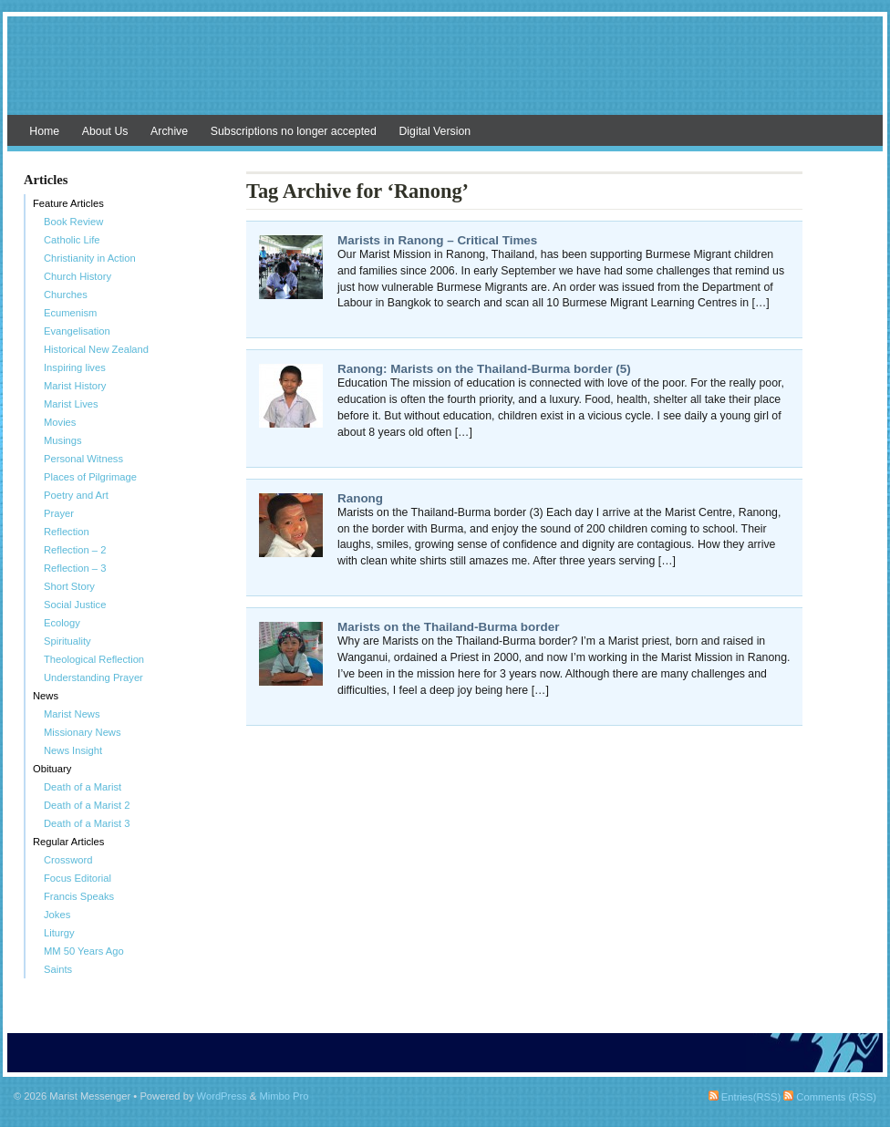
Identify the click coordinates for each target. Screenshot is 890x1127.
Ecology (62, 622)
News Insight (73, 750)
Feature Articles (68, 203)
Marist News (72, 713)
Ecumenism (70, 312)
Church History (77, 276)
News (45, 695)
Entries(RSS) (745, 1096)
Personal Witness (83, 458)
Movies (60, 422)
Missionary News (82, 732)
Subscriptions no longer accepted (294, 131)
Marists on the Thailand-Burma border (448, 627)
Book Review (73, 221)
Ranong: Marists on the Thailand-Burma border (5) (484, 369)
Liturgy (59, 932)
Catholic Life (72, 239)
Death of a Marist (82, 786)
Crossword (68, 859)
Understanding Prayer (93, 677)
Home (44, 131)
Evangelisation (77, 331)
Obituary (52, 768)
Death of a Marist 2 (87, 805)
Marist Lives (71, 403)
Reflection (66, 531)
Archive (169, 131)
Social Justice (75, 604)
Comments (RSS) (829, 1096)
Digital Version (434, 131)
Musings (63, 440)
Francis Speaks (79, 896)
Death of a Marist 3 (87, 823)
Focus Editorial (77, 878)
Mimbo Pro (283, 1096)
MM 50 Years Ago (84, 951)
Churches (66, 294)
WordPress (222, 1096)
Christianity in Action (90, 258)
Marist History (75, 385)
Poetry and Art (76, 495)
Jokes (57, 914)
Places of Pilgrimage (90, 476)
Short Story (69, 586)
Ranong (360, 498)
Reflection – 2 (75, 549)
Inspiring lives (75, 367)
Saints (58, 969)
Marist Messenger (445, 75)
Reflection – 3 (75, 568)
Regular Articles (68, 841)
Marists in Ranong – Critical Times (437, 240)
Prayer (59, 513)
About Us (105, 131)
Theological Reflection (94, 659)
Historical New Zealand (96, 349)
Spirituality (67, 641)
